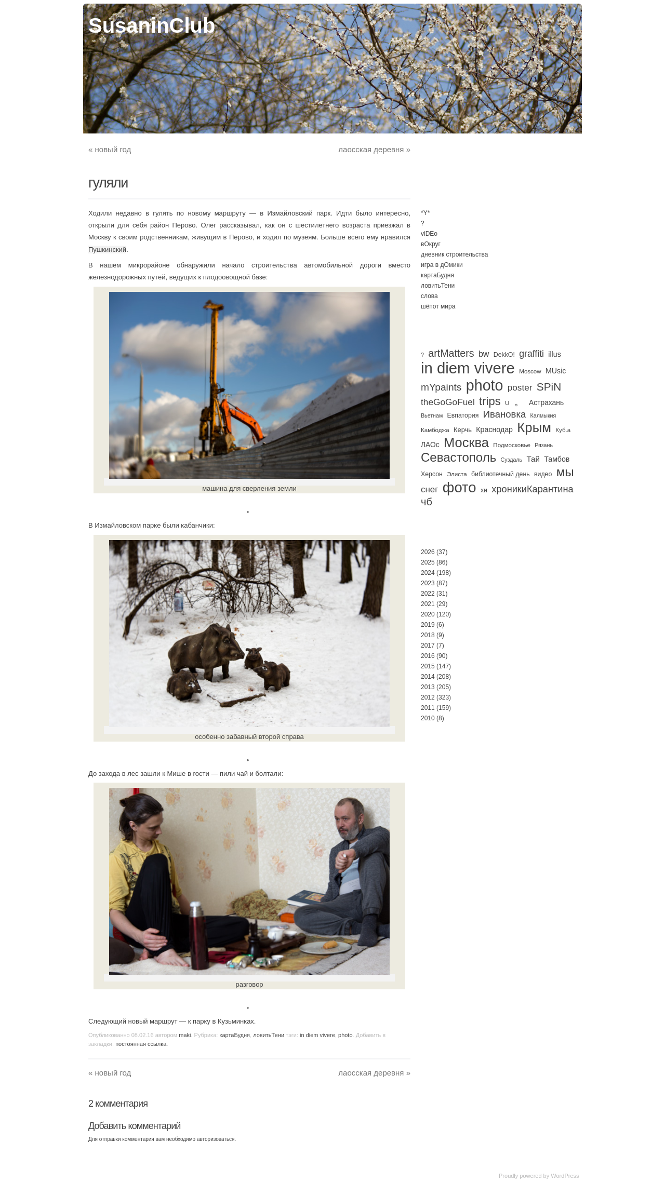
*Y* (425, 213)
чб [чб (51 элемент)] (426, 501)
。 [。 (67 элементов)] (519, 401)
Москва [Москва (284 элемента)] (466, 442)
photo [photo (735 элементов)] (484, 385)
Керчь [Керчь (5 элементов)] (463, 430)
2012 (428, 697)
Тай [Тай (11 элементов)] (533, 458)
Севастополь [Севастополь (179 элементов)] (458, 457)
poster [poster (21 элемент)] (520, 387)
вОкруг (431, 244)
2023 (428, 583)
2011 (428, 707)
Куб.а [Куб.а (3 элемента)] (562, 430)
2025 (428, 562)
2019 (428, 624)
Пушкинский (107, 249)
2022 (428, 593)
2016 (428, 656)
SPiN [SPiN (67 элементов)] (549, 387)
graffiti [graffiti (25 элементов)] (531, 353)
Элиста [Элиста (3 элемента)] (457, 474)
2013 (428, 687)
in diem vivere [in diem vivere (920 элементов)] (468, 368)
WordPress (565, 1176)
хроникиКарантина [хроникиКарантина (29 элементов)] (532, 489)
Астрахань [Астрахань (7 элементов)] (546, 402)
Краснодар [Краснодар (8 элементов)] (494, 429)
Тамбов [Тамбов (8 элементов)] (556, 459)
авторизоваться (216, 1139)
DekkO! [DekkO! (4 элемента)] (504, 354)
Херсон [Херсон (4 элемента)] (432, 474)
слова (429, 296)
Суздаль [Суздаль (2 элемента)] (512, 459)
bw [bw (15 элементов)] (483, 353)
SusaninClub (151, 25)
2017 (428, 645)
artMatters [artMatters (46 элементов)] (451, 353)
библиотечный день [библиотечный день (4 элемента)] (500, 474)
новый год (109, 149)
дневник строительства (454, 254)
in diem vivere (317, 1035)
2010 (428, 718)
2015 (428, 666)
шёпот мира (438, 306)
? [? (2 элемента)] (422, 355)
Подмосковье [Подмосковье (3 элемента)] (511, 445)
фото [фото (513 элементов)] (459, 487)
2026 (428, 552)
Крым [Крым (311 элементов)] (534, 427)
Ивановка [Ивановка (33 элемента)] (504, 414)
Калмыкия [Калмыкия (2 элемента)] (543, 415)
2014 (428, 676)
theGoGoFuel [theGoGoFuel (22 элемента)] (448, 402)
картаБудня (234, 1035)
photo (345, 1035)
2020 (428, 614)
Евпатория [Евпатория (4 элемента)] (463, 415)
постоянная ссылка (140, 1044)
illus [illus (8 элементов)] (554, 354)
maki (185, 1035)
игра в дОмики (442, 264)
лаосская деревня (374, 149)
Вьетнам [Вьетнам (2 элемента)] (432, 415)
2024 (428, 572)
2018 (428, 635)
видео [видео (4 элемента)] (543, 474)
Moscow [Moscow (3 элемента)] (530, 371)
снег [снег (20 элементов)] (429, 489)
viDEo (429, 233)
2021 (428, 604)
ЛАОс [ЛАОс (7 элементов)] (430, 444)
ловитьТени (268, 1035)
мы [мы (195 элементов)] (565, 472)
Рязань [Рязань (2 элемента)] (544, 445)
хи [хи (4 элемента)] (484, 490)
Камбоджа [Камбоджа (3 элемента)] (435, 430)
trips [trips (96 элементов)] (490, 401)
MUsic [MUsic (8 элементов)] (556, 371)
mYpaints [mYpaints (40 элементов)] (441, 387)
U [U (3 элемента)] (507, 403)
